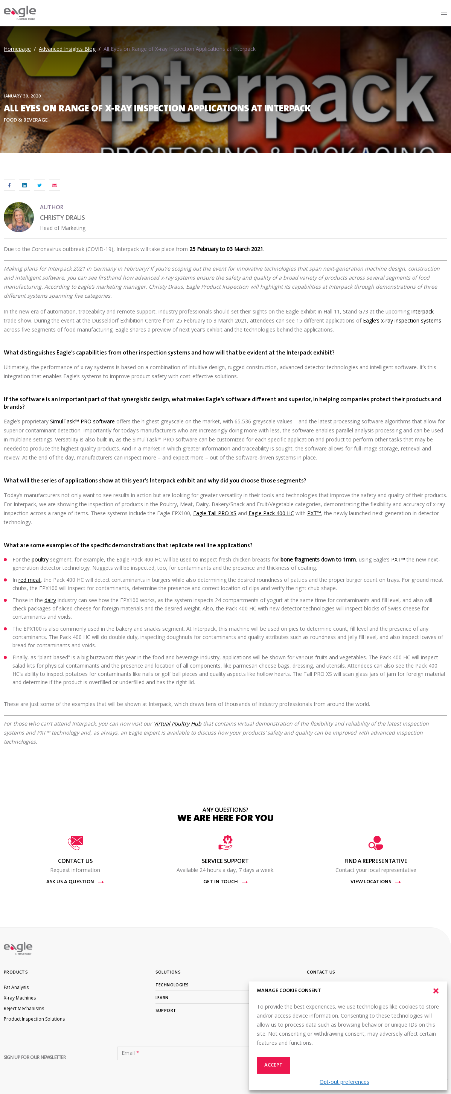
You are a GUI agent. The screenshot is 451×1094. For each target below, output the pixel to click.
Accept (273, 1065)
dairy (50, 600)
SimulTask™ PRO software (82, 421)
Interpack (422, 311)
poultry (40, 559)
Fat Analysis (16, 987)
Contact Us (321, 972)
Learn (162, 998)
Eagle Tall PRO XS (214, 513)
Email (130, 1053)
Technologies (172, 985)
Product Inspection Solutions (34, 1019)
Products (16, 972)
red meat (29, 579)
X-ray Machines (20, 998)
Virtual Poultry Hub (177, 723)
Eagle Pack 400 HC (271, 513)
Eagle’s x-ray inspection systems (402, 320)
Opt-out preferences (344, 1081)
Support (166, 1011)
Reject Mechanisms (24, 1008)
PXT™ (314, 513)
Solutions (168, 972)
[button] (436, 991)
